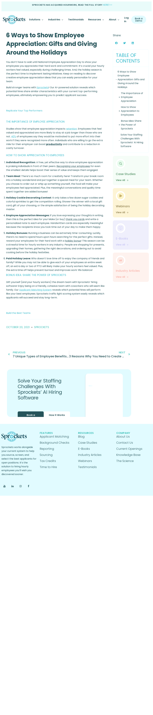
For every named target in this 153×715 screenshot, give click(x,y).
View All (122, 180)
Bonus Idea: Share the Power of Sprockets (131, 124)
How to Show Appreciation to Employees (130, 110)
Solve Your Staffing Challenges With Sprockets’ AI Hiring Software (132, 140)
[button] (116, 43)
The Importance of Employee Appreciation (132, 97)
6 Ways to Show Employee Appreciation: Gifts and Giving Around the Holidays (51, 44)
